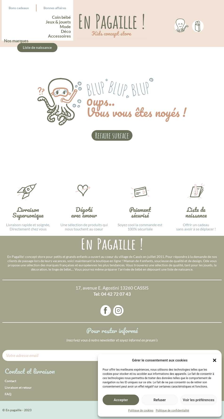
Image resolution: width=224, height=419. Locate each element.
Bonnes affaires (55, 8)
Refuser (159, 400)
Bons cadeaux (19, 8)
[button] (214, 360)
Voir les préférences (198, 400)
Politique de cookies (140, 410)
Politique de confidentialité (172, 410)
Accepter (121, 400)
